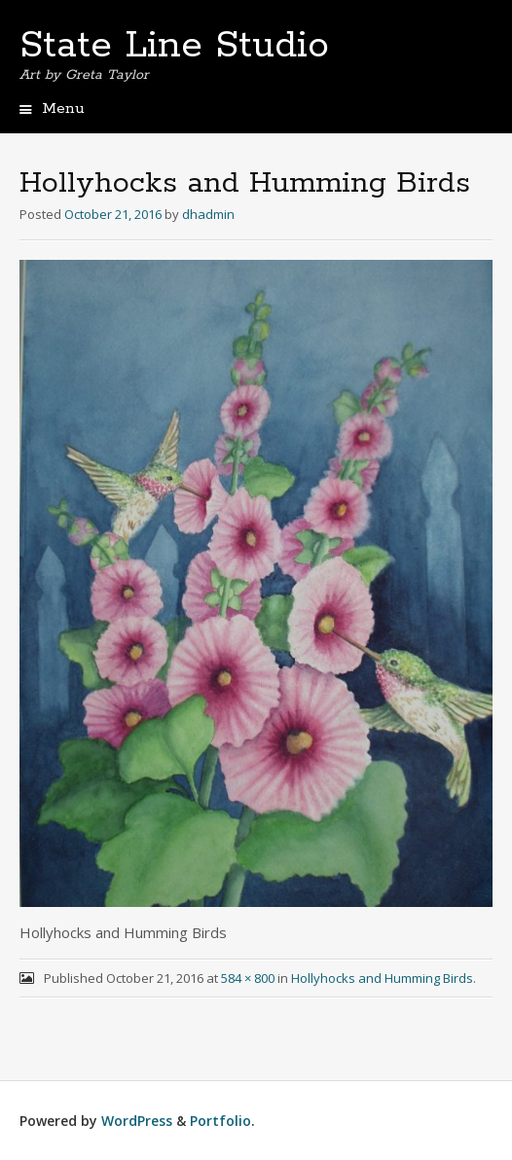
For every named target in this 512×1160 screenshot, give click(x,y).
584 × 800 (247, 978)
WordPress (136, 1120)
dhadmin (208, 214)
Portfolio (220, 1120)
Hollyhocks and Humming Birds (382, 978)
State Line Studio (174, 45)
